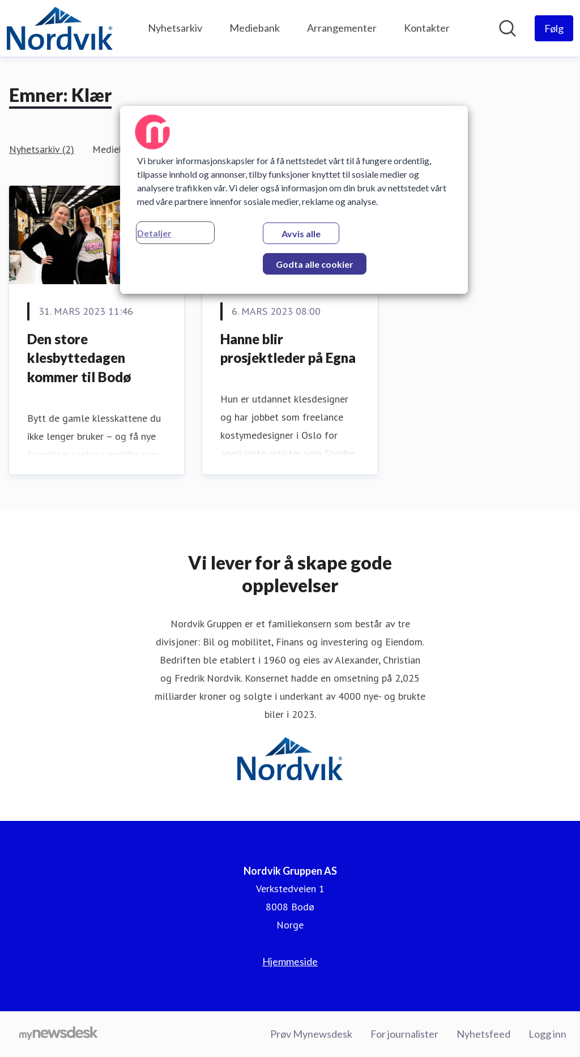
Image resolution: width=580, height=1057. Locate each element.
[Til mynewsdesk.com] (59, 1034)
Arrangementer (342, 28)
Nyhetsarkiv (175, 28)
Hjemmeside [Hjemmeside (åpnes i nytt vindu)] (290, 961)
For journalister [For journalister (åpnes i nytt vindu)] (404, 1034)
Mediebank (254, 28)
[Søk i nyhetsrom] (507, 28)
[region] (294, 200)
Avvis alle (301, 233)
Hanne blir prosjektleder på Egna (288, 348)
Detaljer (154, 233)
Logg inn (547, 1034)
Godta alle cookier (314, 264)
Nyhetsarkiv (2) (41, 149)
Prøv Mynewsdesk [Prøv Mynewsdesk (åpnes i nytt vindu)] (311, 1034)
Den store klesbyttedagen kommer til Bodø (79, 358)
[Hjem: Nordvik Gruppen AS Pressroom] (60, 28)
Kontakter (427, 28)
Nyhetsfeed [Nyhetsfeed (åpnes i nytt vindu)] (483, 1034)
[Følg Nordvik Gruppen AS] (554, 28)
